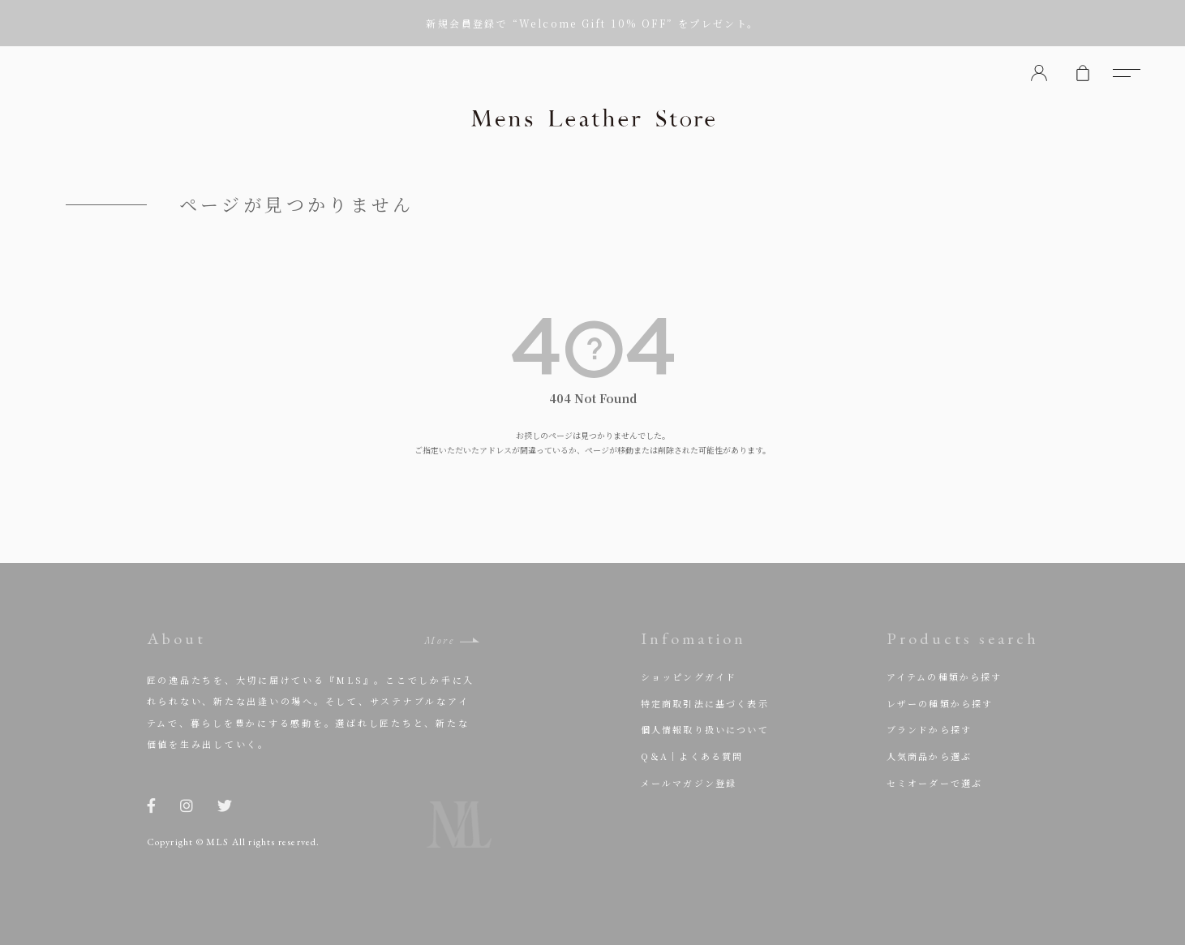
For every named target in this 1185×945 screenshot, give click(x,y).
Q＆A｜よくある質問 (692, 756)
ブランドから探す (929, 729)
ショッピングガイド (689, 676)
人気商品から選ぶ (929, 756)
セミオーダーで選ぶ (935, 782)
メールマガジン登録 (689, 782)
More (439, 640)
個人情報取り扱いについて (705, 729)
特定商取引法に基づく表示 (705, 703)
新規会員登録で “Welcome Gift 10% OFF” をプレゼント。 (592, 23)
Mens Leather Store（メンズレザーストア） (593, 118)
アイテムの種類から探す (945, 676)
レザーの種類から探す (940, 703)
